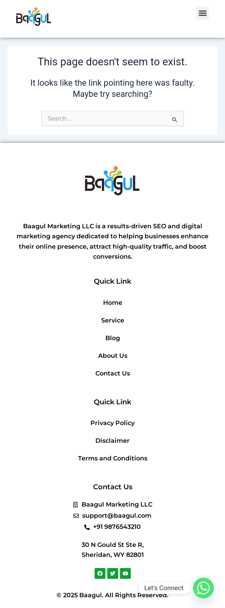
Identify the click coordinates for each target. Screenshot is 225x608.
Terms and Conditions (112, 458)
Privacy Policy (112, 423)
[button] (202, 13)
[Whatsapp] (203, 588)
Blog (112, 338)
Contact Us (112, 373)
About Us (112, 355)
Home (112, 302)
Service (112, 320)
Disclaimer (112, 440)
